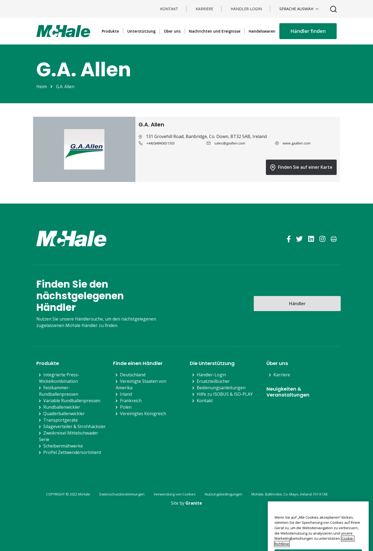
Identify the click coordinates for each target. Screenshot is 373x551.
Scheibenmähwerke (63, 446)
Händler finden (308, 31)
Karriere (204, 8)
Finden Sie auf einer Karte (301, 167)
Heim (41, 86)
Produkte (110, 31)
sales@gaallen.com (229, 143)
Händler (297, 304)
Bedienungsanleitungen (221, 388)
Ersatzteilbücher (213, 381)
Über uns (172, 31)
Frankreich (131, 401)
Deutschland (132, 375)
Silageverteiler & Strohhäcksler (74, 426)
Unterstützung (141, 31)
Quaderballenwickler (64, 413)
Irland (126, 394)
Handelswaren (262, 31)
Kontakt (169, 8)
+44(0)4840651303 (160, 143)
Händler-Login (246, 8)
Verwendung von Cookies (175, 494)
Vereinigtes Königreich (143, 413)
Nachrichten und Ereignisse (214, 31)
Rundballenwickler (61, 407)
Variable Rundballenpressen (71, 401)
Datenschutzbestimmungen (122, 494)
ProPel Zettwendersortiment (72, 452)
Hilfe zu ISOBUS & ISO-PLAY (225, 394)
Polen (126, 407)
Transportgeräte (60, 420)
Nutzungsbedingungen (223, 494)
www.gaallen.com (297, 143)
